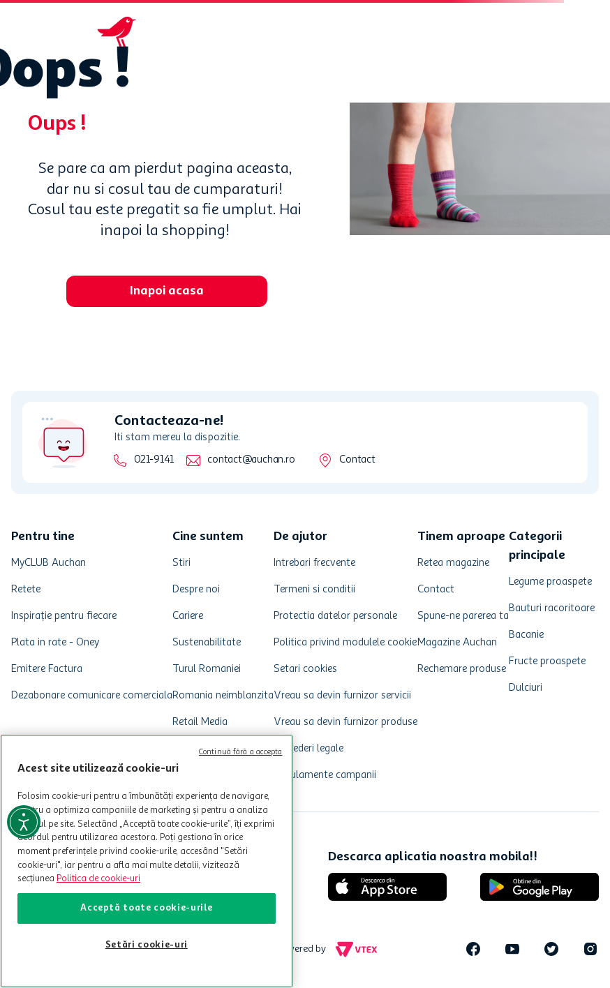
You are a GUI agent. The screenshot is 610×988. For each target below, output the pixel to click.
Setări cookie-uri (146, 945)
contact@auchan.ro (251, 460)
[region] (146, 861)
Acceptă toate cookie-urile (146, 908)
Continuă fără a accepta (241, 752)
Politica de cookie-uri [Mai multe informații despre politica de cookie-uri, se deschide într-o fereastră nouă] (98, 878)
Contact (357, 460)
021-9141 (154, 460)
